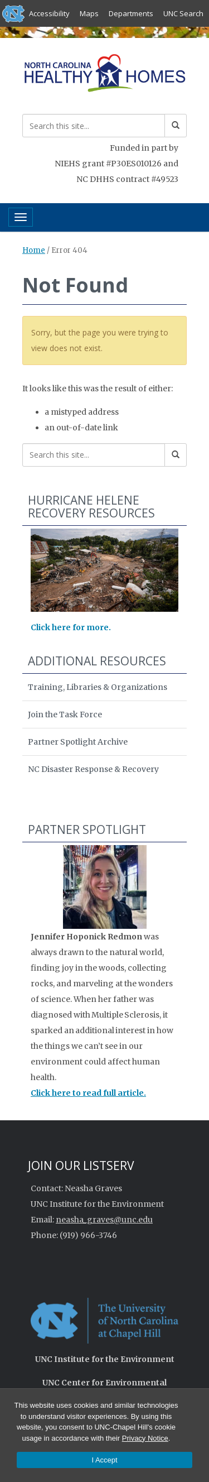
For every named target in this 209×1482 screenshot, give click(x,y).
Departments (131, 13)
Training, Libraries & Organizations (97, 687)
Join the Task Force (65, 714)
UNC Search (183, 13)
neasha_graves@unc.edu (104, 1220)
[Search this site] (93, 125)
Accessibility (49, 13)
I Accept (104, 1460)
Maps (89, 13)
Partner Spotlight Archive (78, 742)
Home (33, 250)
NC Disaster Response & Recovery (93, 769)
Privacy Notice (145, 1438)
